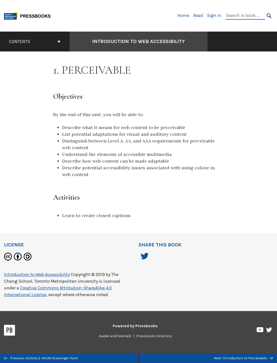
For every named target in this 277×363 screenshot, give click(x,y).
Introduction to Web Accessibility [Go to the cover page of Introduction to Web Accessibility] (138, 41)
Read (198, 15)
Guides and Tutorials (115, 336)
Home (183, 15)
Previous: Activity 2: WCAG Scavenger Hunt (41, 358)
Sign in (214, 15)
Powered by (135, 325)
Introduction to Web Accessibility (37, 274)
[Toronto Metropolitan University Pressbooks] (29, 15)
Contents (35, 41)
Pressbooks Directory (154, 336)
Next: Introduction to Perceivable (243, 358)
